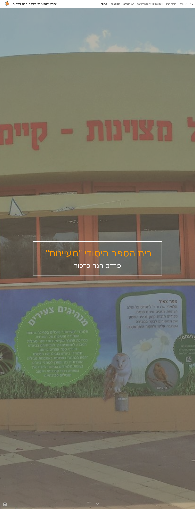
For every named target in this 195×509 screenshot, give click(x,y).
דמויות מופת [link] (115, 3)
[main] (97, 258)
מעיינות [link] (104, 3)
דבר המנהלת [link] (128, 3)
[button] (191, 4)
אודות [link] (182, 3)
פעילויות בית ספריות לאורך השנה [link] (150, 3)
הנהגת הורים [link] (171, 3)
